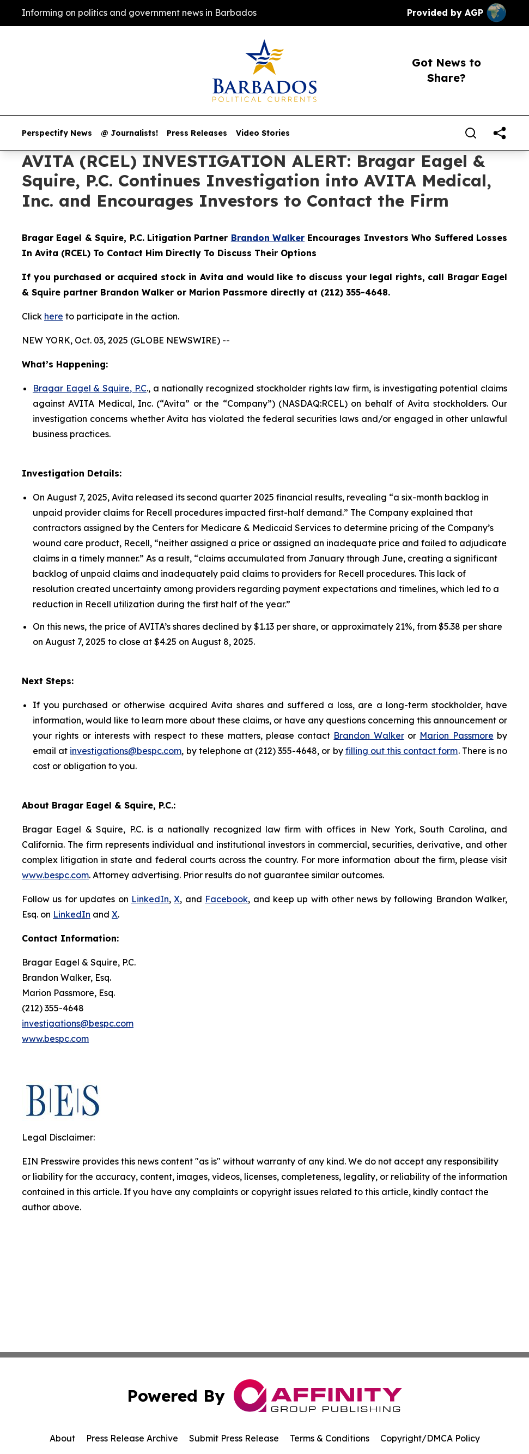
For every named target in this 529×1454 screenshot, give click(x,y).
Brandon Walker (368, 735)
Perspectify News (57, 133)
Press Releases (197, 133)
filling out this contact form (401, 750)
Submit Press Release (234, 1438)
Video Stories (263, 133)
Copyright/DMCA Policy (430, 1438)
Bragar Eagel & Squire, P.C (90, 388)
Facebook (226, 899)
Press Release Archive (132, 1438)
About (62, 1438)
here (53, 316)
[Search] (471, 133)
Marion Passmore (456, 735)
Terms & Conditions (329, 1438)
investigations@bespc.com (125, 750)
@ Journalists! (129, 133)
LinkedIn (150, 899)
